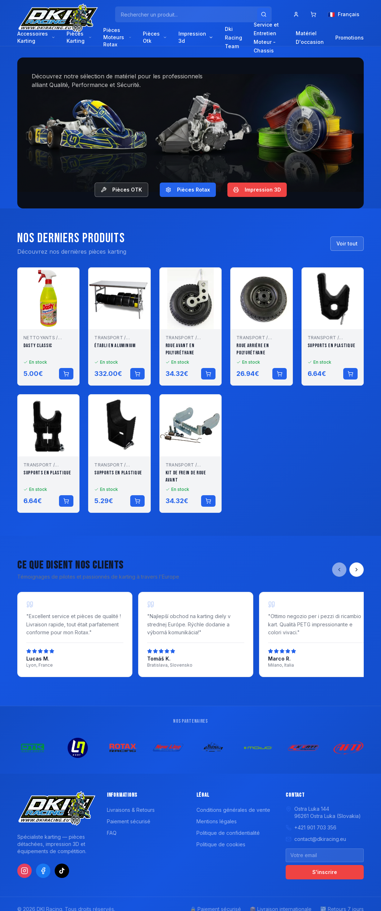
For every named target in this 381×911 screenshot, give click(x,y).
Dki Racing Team (233, 37)
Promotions (349, 37)
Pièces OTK (121, 190)
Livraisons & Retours (131, 810)
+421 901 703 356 (311, 827)
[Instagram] (24, 871)
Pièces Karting (79, 37)
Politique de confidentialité (228, 833)
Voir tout (347, 243)
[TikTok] (62, 871)
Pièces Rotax (187, 190)
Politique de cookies (220, 844)
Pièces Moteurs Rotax (117, 37)
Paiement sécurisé (128, 821)
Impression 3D (257, 190)
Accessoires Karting (36, 37)
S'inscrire (324, 872)
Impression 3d (195, 37)
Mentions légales (216, 821)
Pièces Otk (155, 37)
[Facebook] (43, 871)
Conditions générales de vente (233, 810)
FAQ (112, 833)
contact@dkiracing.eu (316, 839)
